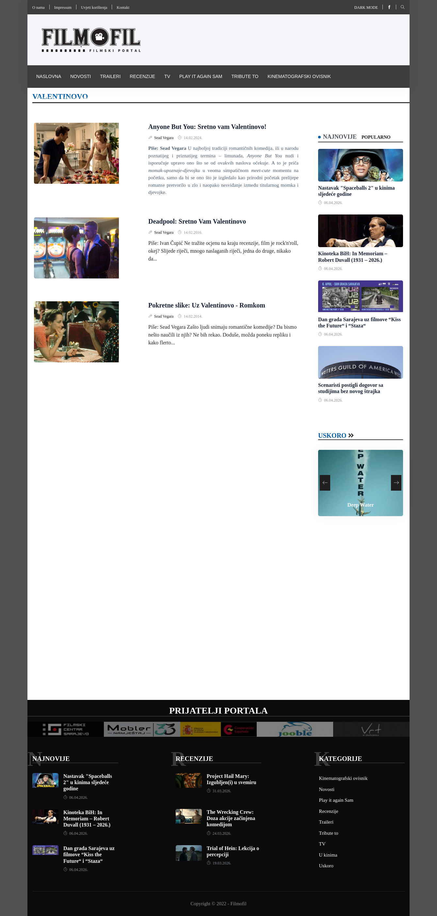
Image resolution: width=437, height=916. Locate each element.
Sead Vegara (164, 137)
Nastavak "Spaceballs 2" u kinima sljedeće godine (87, 782)
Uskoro (332, 435)
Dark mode (366, 7)
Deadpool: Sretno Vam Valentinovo (197, 221)
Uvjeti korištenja (94, 7)
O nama (38, 7)
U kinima (328, 855)
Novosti (80, 76)
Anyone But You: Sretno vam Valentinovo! (207, 126)
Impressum (63, 7)
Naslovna (48, 76)
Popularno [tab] (376, 137)
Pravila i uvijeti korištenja (71, 98)
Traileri (110, 76)
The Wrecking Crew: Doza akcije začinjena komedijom (231, 818)
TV (167, 76)
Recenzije (142, 76)
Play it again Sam (200, 76)
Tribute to (244, 76)
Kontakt (123, 7)
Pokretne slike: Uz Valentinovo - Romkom (206, 305)
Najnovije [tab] (340, 137)
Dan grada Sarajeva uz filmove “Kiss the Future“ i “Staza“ (89, 854)
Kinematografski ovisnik (299, 76)
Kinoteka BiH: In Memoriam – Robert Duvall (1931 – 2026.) (86, 819)
